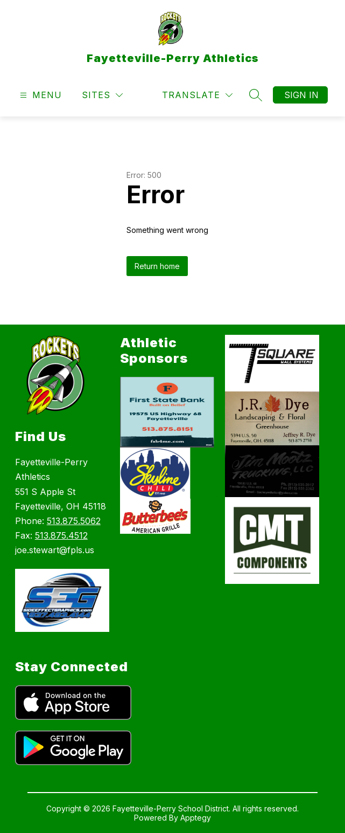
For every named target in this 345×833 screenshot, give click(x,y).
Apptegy (195, 817)
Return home (157, 266)
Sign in (301, 95)
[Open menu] (39, 95)
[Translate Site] (197, 95)
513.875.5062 (74, 520)
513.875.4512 (61, 535)
